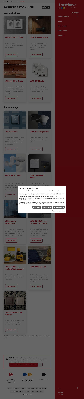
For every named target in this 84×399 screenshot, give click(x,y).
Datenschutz (62, 148)
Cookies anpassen (37, 145)
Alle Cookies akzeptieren (59, 145)
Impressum (54, 148)
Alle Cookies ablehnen (47, 145)
